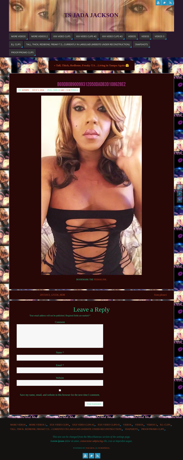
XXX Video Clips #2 (83, 424)
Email (60, 365)
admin (25, 90)
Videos (127, 424)
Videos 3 (152, 424)
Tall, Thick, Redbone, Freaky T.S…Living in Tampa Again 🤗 (91, 65)
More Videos (18, 424)
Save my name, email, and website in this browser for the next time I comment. (60, 395)
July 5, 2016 (38, 90)
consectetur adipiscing (91, 441)
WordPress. (104, 448)
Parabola (91, 448)
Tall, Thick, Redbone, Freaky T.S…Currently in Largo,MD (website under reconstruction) (66, 429)
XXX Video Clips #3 (109, 424)
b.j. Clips (165, 424)
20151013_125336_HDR (53, 295)
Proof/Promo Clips (152, 429)
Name (60, 352)
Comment (60, 322)
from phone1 (159, 295)
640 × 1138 (65, 90)
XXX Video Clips (59, 424)
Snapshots (131, 429)
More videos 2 (37, 424)
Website (60, 378)
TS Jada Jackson (91, 15)
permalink (100, 279)
